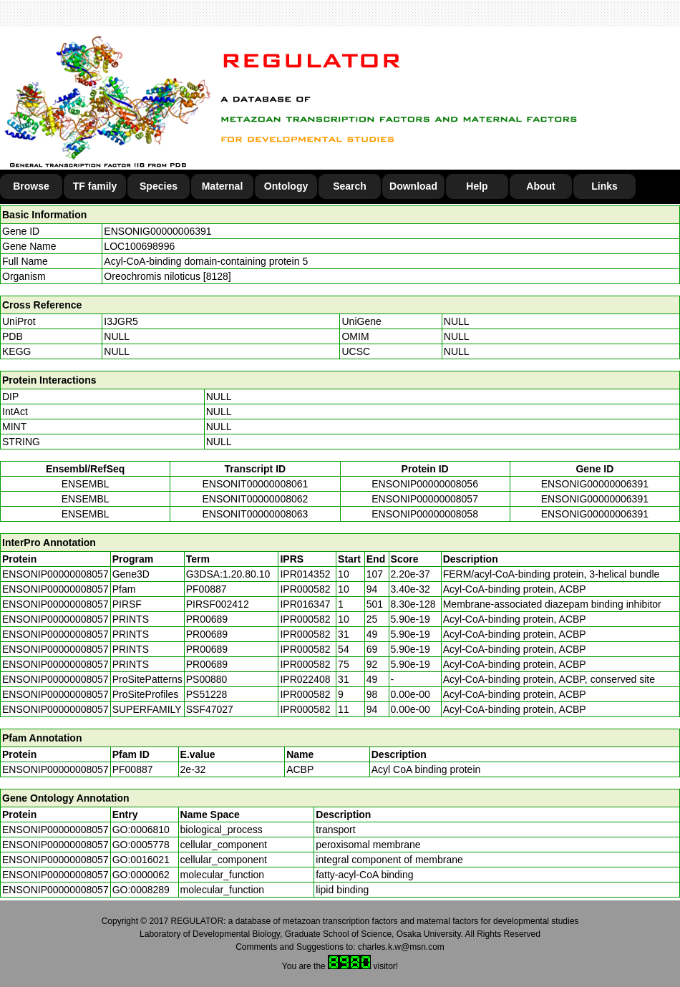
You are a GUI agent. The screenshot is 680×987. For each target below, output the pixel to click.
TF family (95, 186)
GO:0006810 (141, 829)
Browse (31, 186)
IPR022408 (305, 679)
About (540, 186)
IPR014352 (305, 574)
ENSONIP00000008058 (424, 514)
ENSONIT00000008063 (255, 514)
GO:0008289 (141, 889)
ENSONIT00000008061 (255, 484)
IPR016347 (305, 604)
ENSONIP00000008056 (424, 484)
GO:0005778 (141, 844)
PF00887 (132, 769)
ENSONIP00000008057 (424, 499)
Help (476, 186)
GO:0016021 (141, 859)
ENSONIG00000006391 (157, 231)
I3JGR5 (120, 321)
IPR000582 (305, 589)
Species (159, 186)
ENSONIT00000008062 (255, 499)
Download (413, 186)
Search (349, 186)
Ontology (286, 186)
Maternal (222, 186)
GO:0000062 (141, 874)
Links (604, 186)
